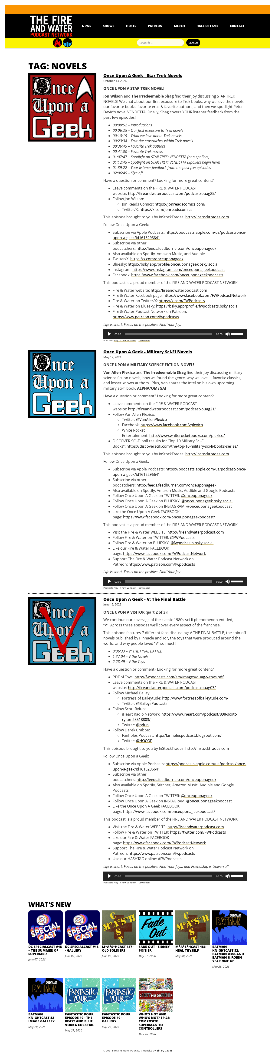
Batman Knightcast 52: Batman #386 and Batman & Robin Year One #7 (228, 953)
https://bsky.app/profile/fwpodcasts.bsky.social (197, 306)
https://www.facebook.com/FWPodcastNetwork (205, 295)
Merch (179, 26)
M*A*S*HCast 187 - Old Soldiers (118, 948)
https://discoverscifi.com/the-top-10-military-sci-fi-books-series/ (182, 446)
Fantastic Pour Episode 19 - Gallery (116, 1018)
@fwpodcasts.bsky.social (191, 542)
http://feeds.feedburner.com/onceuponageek (176, 248)
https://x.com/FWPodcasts (182, 300)
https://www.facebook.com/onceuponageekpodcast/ (177, 274)
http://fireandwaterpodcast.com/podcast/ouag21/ (172, 409)
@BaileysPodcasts (151, 703)
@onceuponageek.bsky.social (206, 501)
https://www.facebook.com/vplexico (172, 424)
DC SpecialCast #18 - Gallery (81, 948)
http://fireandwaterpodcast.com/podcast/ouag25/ (172, 193)
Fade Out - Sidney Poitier (154, 948)
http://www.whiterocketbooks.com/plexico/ (187, 435)
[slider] (169, 334)
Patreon (155, 26)
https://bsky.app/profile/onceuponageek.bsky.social (173, 264)
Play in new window (125, 340)
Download (144, 340)
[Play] (109, 334)
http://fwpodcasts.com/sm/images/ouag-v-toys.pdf (178, 676)
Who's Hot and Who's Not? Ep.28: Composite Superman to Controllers (154, 1021)
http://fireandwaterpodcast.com (179, 290)
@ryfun (142, 724)
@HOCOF (144, 740)
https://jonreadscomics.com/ (180, 204)
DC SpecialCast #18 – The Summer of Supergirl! (45, 950)
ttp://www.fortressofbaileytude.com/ (196, 698)
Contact (237, 26)
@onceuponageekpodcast (209, 506)
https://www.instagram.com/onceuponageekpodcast (178, 269)
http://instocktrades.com (207, 217)
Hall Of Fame (207, 26)
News (86, 26)
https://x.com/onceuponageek (156, 258)
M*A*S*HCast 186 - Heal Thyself (191, 948)
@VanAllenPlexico (151, 419)
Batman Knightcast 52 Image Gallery (41, 1018)
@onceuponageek (196, 495)
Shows (109, 26)
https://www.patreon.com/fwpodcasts (146, 316)
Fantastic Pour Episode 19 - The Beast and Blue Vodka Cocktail (79, 1019)
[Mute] (227, 334)
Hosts (131, 26)
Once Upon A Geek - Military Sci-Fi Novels (147, 352)
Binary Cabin (164, 1050)
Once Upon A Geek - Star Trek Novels (142, 75)
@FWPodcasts (182, 537)
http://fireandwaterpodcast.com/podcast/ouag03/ (172, 687)
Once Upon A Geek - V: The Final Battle (144, 599)
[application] (175, 334)
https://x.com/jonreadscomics (166, 209)
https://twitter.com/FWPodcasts (198, 832)
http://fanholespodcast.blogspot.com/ (188, 735)
